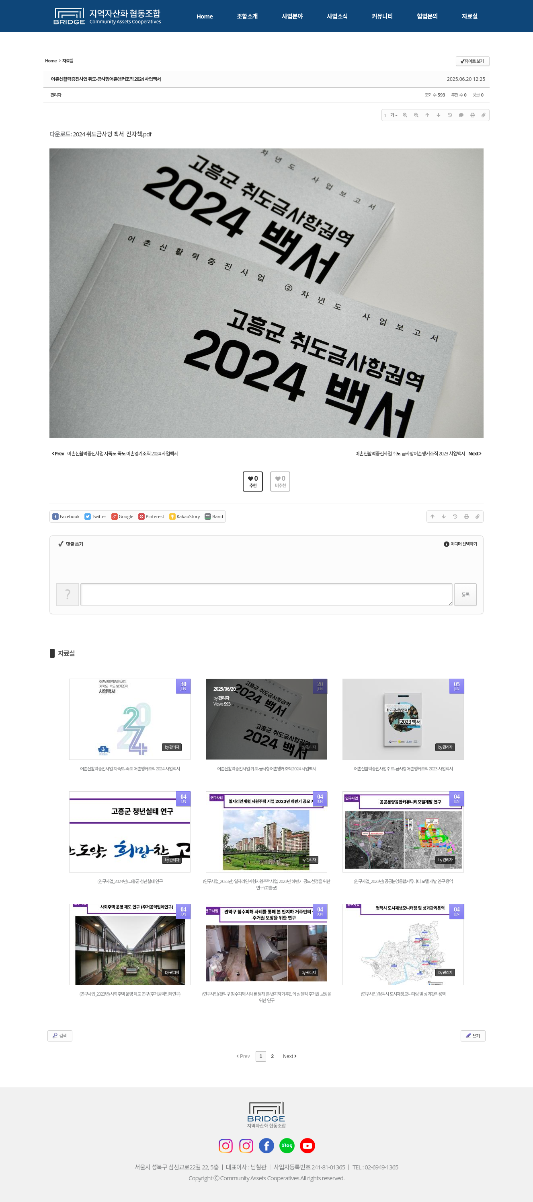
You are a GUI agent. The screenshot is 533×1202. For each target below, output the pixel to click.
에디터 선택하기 (460, 544)
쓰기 (472, 1035)
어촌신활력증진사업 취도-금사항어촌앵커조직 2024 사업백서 (106, 79)
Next (290, 1056)
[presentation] (117, 567)
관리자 (55, 95)
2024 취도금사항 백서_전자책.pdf (112, 134)
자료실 (66, 653)
